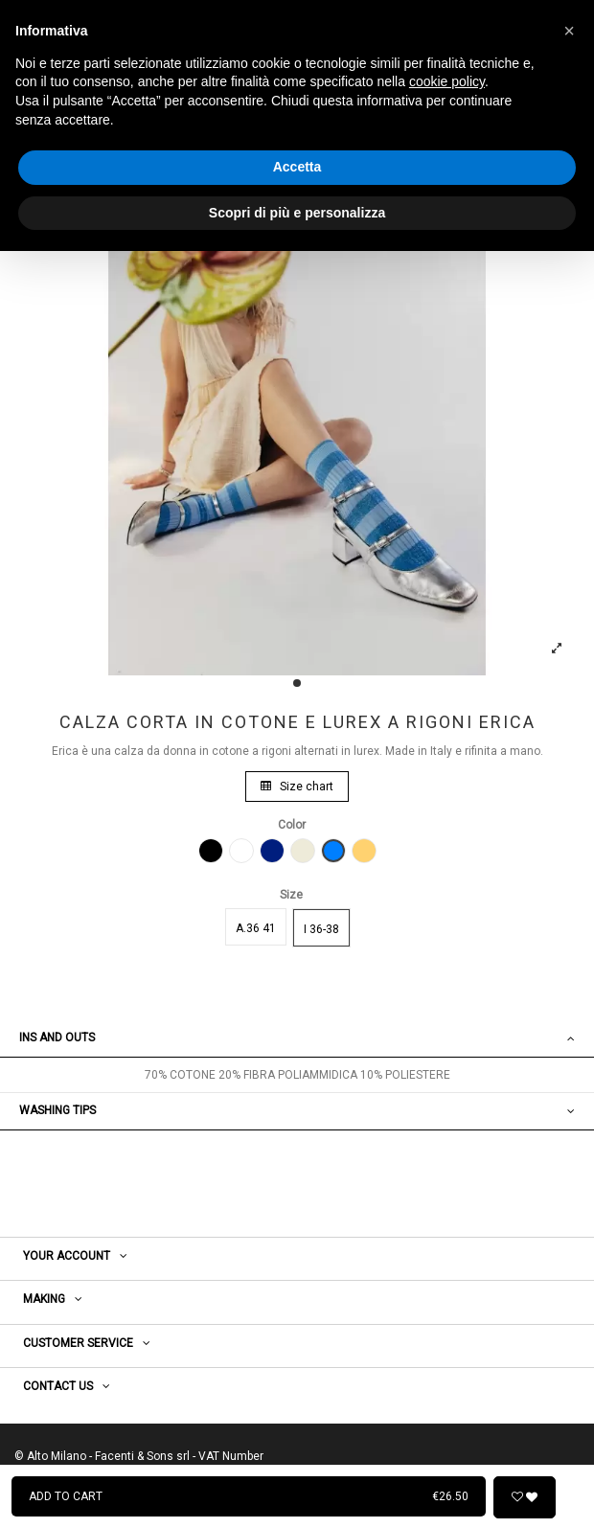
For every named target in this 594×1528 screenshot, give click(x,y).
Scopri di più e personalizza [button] (297, 212)
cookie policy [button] (447, 81)
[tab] (297, 1039)
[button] (569, 30)
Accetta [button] (297, 166)
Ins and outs (297, 1038)
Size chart (297, 786)
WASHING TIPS (297, 1111)
